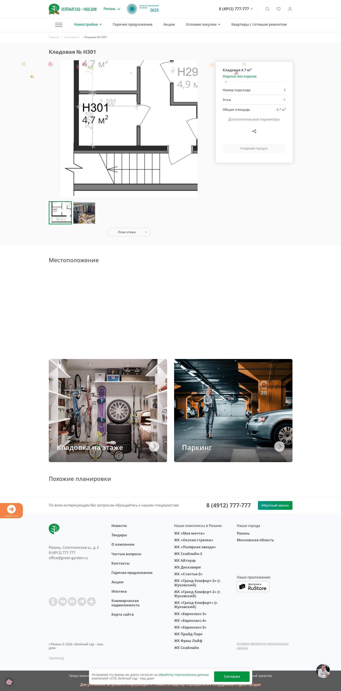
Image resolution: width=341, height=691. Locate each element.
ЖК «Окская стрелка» (193, 540)
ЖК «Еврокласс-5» (190, 627)
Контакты (120, 563)
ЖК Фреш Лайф (188, 640)
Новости (119, 525)
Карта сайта (122, 614)
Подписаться (11, 511)
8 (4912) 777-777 (234, 9)
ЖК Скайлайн (186, 647)
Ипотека (119, 591)
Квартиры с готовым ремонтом (259, 24)
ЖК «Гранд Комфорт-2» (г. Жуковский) (197, 593)
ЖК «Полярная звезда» (195, 547)
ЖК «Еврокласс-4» (190, 620)
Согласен (232, 676)
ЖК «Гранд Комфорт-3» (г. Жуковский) (197, 582)
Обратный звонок (275, 505)
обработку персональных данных (183, 675)
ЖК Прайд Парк (188, 634)
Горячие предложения (132, 24)
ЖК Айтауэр (185, 560)
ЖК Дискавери (187, 567)
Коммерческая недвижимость (125, 602)
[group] (129, 129)
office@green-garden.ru (68, 557)
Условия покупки (201, 24)
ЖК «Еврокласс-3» (190, 613)
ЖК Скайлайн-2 (188, 553)
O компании (122, 544)
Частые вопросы (126, 554)
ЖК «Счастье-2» (188, 574)
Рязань (243, 533)
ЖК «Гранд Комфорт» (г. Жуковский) (196, 604)
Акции (169, 24)
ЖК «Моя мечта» (189, 533)
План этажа (127, 232)
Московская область (255, 540)
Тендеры (119, 535)
